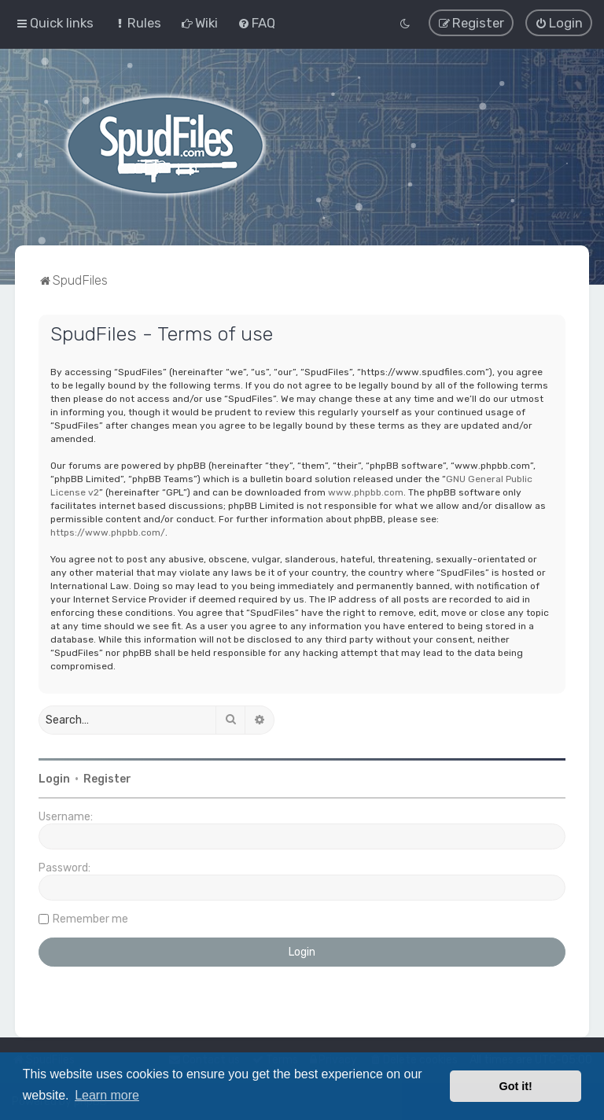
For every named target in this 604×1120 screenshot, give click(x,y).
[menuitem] (137, 23)
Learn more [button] (107, 1095)
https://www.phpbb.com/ (107, 531)
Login (54, 778)
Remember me (90, 918)
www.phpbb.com (365, 491)
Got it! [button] (515, 1086)
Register (107, 778)
